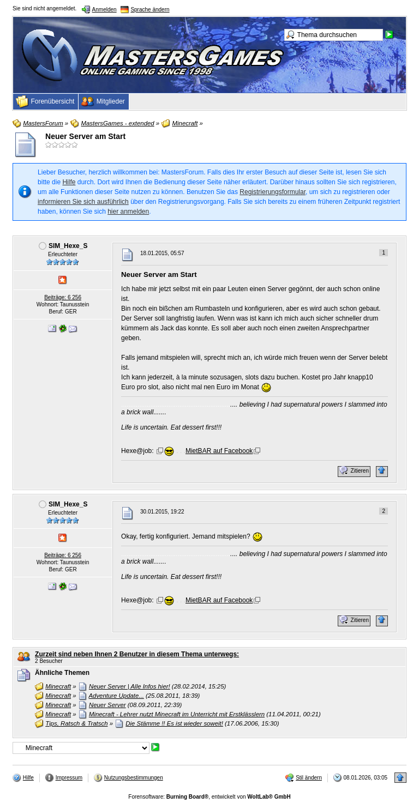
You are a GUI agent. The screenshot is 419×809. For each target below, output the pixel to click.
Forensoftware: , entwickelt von (209, 797)
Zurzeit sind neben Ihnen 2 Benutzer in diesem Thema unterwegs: (137, 654)
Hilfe (68, 182)
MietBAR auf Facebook (219, 451)
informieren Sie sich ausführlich (83, 202)
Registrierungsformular (273, 192)
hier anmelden (128, 211)
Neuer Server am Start (85, 136)
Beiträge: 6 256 (62, 297)
